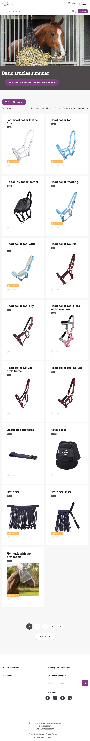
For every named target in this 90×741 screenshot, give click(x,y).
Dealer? (74, 3)
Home (4, 19)
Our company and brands (58, 667)
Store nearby (83, 3)
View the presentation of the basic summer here (32, 82)
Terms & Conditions (36, 734)
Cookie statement (37, 737)
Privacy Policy (51, 734)
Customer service (10, 667)
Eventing (83, 11)
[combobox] (41, 11)
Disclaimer (50, 737)
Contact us (7, 675)
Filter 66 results (15, 102)
